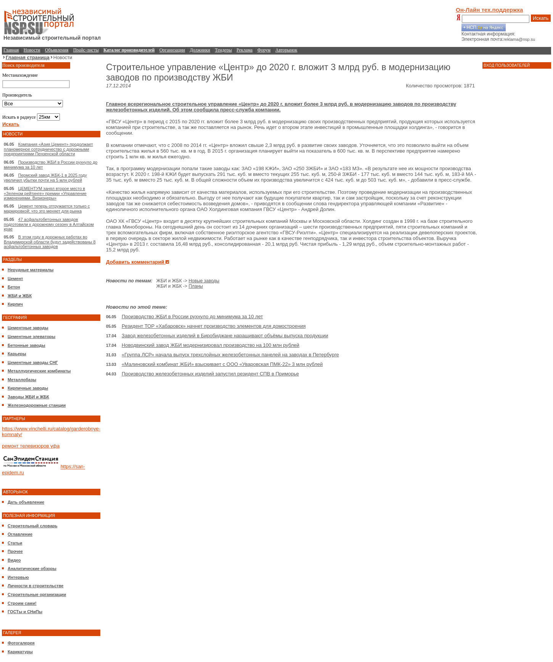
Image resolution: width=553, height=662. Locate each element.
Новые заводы (203, 280)
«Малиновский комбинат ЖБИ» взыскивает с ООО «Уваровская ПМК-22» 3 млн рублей (222, 364)
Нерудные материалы (30, 269)
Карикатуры (20, 651)
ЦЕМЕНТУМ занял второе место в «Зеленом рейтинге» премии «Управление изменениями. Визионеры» (45, 193)
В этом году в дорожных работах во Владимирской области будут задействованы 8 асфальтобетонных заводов (50, 242)
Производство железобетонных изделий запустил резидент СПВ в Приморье (210, 374)
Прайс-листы (86, 50)
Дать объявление (26, 502)
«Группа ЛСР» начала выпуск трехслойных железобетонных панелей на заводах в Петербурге (230, 355)
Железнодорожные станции (37, 405)
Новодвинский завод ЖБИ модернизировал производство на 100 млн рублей (210, 345)
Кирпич (15, 304)
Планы (195, 286)
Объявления (56, 50)
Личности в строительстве (35, 585)
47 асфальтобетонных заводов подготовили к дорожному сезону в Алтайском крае (49, 224)
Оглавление (20, 534)
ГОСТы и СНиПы (25, 611)
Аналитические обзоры (32, 568)
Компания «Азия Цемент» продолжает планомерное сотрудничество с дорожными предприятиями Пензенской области (48, 149)
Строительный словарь (33, 525)
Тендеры (223, 50)
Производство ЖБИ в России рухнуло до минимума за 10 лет (192, 316)
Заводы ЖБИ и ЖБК (28, 397)
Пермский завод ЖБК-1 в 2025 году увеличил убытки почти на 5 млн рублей (45, 177)
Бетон (14, 287)
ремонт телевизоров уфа (30, 446)
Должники (200, 50)
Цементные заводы (28, 327)
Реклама (244, 50)
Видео (14, 560)
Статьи (15, 543)
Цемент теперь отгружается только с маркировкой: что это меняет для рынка (47, 208)
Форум (264, 50)
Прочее (15, 551)
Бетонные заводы (26, 345)
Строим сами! (22, 603)
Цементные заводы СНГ (33, 362)
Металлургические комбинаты (39, 371)
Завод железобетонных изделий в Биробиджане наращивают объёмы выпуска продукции (225, 335)
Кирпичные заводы (28, 388)
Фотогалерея (21, 643)
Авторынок (286, 50)
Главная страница (28, 57)
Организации (172, 50)
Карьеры (17, 353)
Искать (541, 18)
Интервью (18, 577)
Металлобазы (22, 379)
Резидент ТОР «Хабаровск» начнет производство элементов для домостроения (213, 326)
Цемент (15, 278)
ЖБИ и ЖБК (20, 295)
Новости (32, 50)
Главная (11, 50)
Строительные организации (37, 594)
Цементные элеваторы (31, 336)
